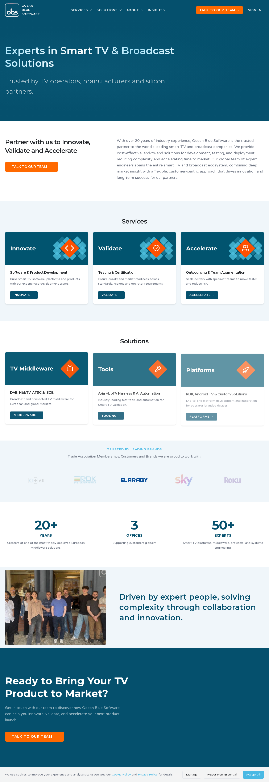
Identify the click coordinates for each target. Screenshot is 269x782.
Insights (156, 10)
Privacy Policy (148, 774)
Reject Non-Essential (222, 774)
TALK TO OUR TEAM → (31, 168)
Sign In (254, 10)
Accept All (253, 774)
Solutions (109, 10)
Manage (192, 774)
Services (81, 10)
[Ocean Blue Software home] (22, 10)
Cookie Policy (121, 774)
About (135, 10)
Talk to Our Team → (219, 10)
